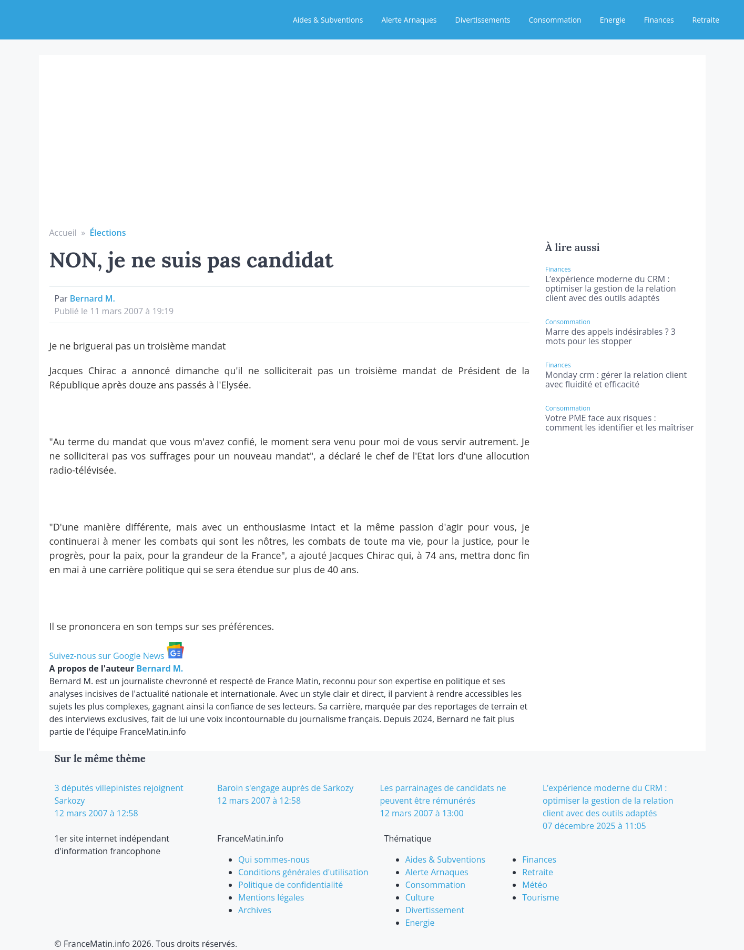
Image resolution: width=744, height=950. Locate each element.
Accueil (63, 232)
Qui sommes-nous (274, 859)
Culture (419, 897)
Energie (613, 20)
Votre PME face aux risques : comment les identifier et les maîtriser (619, 422)
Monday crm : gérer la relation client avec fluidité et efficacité (616, 379)
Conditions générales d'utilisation (303, 872)
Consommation (555, 20)
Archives (254, 910)
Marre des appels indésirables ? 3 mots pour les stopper (610, 336)
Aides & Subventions (328, 20)
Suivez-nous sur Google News (116, 656)
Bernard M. (92, 298)
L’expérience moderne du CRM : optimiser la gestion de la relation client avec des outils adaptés (610, 288)
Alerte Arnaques (408, 20)
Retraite (705, 20)
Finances (659, 20)
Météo (534, 885)
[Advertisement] (372, 147)
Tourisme (540, 897)
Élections (107, 232)
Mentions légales (271, 897)
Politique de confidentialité (290, 885)
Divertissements (482, 20)
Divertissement (434, 910)
